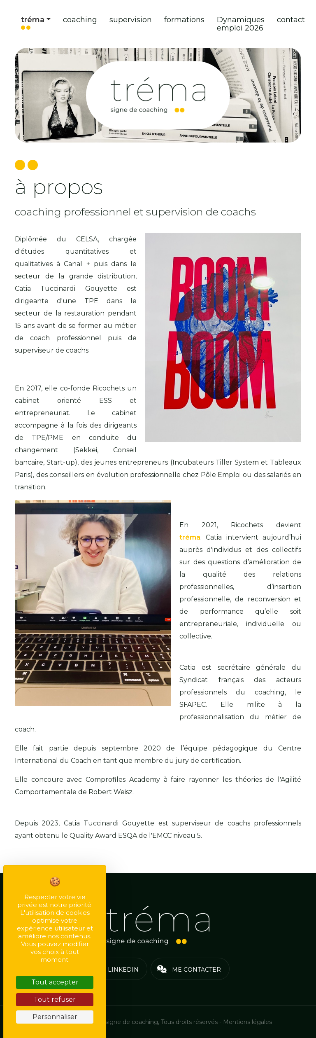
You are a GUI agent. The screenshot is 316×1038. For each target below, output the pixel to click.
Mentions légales (247, 1022)
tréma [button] (32, 19)
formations (184, 19)
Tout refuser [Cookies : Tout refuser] (55, 999)
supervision (130, 19)
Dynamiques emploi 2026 (241, 24)
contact (291, 19)
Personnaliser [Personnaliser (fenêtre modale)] (55, 1017)
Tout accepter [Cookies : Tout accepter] (55, 982)
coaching (80, 19)
